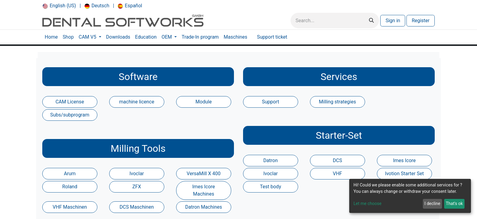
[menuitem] (59, 5)
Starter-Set (339, 135)
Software (138, 76)
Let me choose (367, 203)
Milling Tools (138, 148)
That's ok (454, 203)
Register (421, 20)
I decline (432, 203)
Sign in (392, 20)
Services (339, 76)
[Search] (371, 20)
